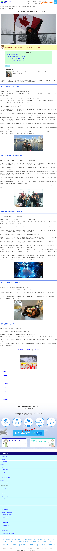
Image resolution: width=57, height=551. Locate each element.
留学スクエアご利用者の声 (8, 541)
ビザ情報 (2, 520)
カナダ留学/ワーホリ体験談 (6, 514)
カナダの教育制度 (4, 522)
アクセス (20, 548)
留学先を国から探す (16, 539)
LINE (8, 353)
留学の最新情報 (51, 541)
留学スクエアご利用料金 (49, 539)
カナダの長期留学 (4, 469)
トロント (28, 379)
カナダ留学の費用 (4, 461)
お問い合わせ (5, 544)
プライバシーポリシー (29, 548)
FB (1, 353)
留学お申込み (42, 544)
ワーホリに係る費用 (6, 477)
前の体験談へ (21, 349)
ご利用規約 (51, 548)
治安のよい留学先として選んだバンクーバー (16, 54)
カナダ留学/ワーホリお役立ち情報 (7, 512)
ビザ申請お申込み (51, 544)
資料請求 (14, 544)
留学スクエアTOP (6, 539)
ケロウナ (3, 504)
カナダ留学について (28, 371)
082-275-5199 (48, 3)
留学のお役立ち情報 (42, 541)
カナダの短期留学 (4, 467)
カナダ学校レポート (4, 517)
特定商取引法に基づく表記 (41, 548)
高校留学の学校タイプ (6, 482)
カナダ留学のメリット (5, 459)
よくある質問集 (33, 541)
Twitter (5, 353)
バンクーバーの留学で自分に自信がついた (15, 60)
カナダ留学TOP (3, 456)
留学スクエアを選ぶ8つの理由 (22, 541)
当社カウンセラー (12, 548)
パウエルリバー (5, 506)
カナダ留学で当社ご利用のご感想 (7, 533)
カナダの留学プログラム (5, 509)
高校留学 (2, 480)
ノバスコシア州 (28, 399)
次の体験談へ (37, 349)
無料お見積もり (33, 544)
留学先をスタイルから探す (27, 539)
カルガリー (28, 387)
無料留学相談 (24, 544)
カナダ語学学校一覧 (4, 525)
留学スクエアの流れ (38, 539)
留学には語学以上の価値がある (13, 61)
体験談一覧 (29, 349)
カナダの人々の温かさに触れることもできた (16, 58)
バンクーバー (28, 375)
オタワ (28, 395)
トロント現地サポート (5, 530)
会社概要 (5, 548)
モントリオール (28, 383)
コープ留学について (4, 472)
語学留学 (2, 464)
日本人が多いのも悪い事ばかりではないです (16, 56)
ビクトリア (28, 391)
